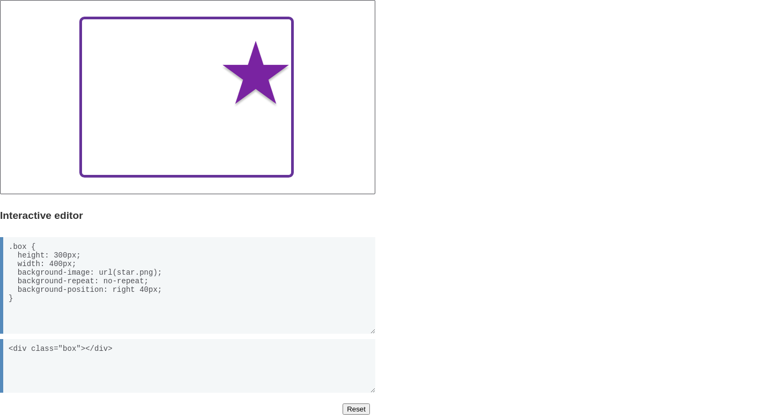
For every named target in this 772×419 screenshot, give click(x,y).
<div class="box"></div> (187, 366)
